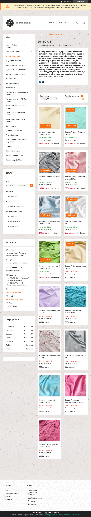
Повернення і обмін (57, 67)
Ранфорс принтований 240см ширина (17, 93)
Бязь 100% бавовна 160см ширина (15, 46)
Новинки (62, 23)
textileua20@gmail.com (14, 299)
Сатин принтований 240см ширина (15, 120)
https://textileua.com (13, 293)
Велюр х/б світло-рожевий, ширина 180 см (75, 178)
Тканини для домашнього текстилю (32, 492)
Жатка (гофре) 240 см (14, 160)
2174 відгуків (67, 1)
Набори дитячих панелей (15, 74)
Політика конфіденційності (72, 515)
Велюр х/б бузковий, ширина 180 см (49, 312)
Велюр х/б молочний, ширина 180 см (47, 133)
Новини (70, 56)
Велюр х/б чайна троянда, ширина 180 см (48, 446)
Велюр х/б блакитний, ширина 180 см (47, 401)
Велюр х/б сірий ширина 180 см (49, 178)
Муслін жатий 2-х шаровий (16, 70)
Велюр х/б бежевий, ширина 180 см (75, 267)
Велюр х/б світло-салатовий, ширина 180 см (49, 267)
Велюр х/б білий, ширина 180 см (75, 222)
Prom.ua (56, 513)
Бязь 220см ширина (13, 52)
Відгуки (8, 496)
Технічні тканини (12, 135)
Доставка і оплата (66, 45)
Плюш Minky (10, 88)
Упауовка (31, 501)
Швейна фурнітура (13, 151)
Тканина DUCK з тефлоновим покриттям (16, 141)
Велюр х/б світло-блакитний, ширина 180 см (49, 222)
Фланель (9, 146)
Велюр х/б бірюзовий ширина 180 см (73, 312)
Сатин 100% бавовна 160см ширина (16, 107)
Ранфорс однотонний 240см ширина (16, 100)
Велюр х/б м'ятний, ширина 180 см (75, 133)
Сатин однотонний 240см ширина (15, 114)
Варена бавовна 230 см (14, 155)
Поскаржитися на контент (53, 515)
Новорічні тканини (12, 83)
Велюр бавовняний (13, 56)
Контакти (58, 56)
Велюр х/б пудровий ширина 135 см (49, 356)
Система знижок (47, 45)
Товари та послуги (56, 34)
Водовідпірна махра (13, 61)
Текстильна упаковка (14, 131)
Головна (51, 23)
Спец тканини (11, 126)
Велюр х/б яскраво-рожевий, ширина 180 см (74, 401)
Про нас (44, 56)
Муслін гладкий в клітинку (15, 65)
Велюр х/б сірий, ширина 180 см (75, 356)
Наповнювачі (11, 79)
